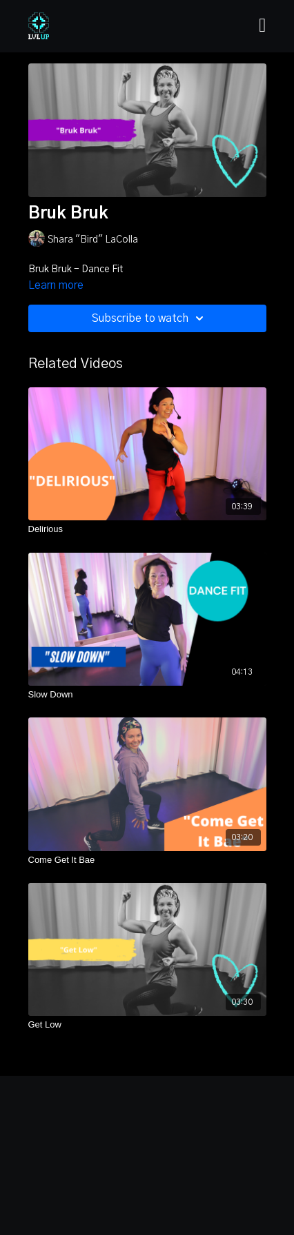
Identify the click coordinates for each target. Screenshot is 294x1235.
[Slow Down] (147, 695)
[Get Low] (147, 1025)
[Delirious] (147, 529)
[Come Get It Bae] (147, 860)
